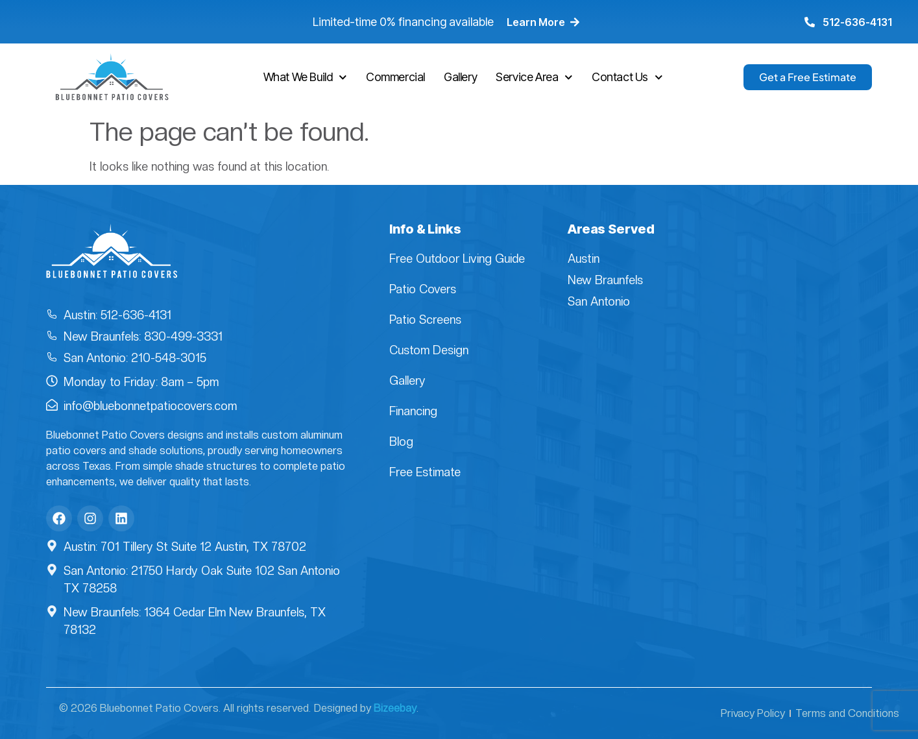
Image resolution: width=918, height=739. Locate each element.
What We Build (305, 77)
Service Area (534, 77)
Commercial (395, 77)
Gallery (460, 77)
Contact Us (627, 77)
